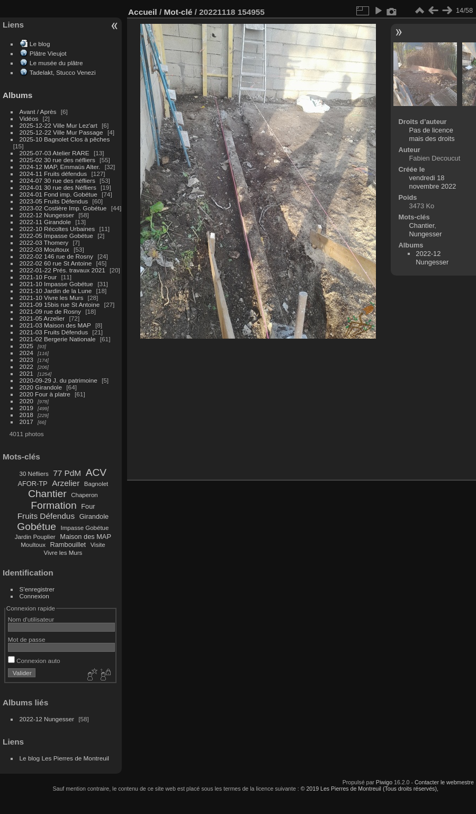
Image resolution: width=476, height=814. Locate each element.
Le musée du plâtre (56, 62)
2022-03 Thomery (44, 242)
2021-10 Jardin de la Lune (56, 290)
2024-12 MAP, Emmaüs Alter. (60, 166)
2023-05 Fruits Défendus (54, 201)
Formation (53, 505)
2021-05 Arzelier (42, 318)
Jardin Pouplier (35, 537)
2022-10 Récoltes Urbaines (57, 228)
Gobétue (36, 526)
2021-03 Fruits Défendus (54, 332)
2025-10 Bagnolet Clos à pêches (65, 139)
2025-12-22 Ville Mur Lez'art (58, 125)
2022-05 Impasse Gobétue (56, 235)
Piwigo (384, 782)
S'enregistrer (37, 589)
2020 (26, 400)
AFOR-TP (32, 484)
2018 (26, 414)
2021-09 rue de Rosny (50, 311)
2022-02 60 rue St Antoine (56, 263)
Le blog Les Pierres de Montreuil (64, 758)
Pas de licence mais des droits (432, 134)
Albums (17, 95)
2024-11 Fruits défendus (53, 173)
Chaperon (84, 495)
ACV (96, 472)
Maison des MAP (85, 537)
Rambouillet (68, 544)
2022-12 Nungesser (47, 214)
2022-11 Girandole (45, 221)
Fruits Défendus (46, 515)
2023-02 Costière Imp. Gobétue (63, 208)
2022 (26, 366)
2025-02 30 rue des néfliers (57, 159)
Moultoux (33, 545)
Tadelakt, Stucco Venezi (63, 72)
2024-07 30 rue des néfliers (57, 180)
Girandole (94, 516)
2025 (26, 345)
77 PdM (67, 472)
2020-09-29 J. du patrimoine (58, 380)
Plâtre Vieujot (48, 53)
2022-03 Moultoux (44, 249)
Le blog (40, 43)
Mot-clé (178, 11)
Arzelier (65, 483)
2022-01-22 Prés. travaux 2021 (62, 270)
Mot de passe (27, 639)
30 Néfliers (34, 474)
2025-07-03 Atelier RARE (54, 152)
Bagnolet (96, 484)
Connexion (34, 595)
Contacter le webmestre (444, 782)
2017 (26, 421)
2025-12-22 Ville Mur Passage (61, 132)
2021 (26, 373)
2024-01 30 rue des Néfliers (59, 187)
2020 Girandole (41, 387)
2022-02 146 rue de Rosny (56, 256)
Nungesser (425, 234)
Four (88, 506)
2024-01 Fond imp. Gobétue (58, 194)
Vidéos (29, 118)
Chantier (47, 493)
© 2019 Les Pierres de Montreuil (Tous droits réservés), (369, 788)
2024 (26, 352)
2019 (26, 407)
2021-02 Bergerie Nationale (58, 338)
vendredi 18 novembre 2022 (432, 182)
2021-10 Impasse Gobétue (56, 283)
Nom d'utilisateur (31, 619)
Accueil (142, 11)
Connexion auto (34, 660)
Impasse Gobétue (85, 528)
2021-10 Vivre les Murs (52, 297)
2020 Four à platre (45, 394)
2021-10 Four (38, 276)
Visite (98, 545)
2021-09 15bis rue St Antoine (60, 304)
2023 (26, 359)
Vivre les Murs (63, 553)
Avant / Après (38, 111)
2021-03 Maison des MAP (55, 325)
